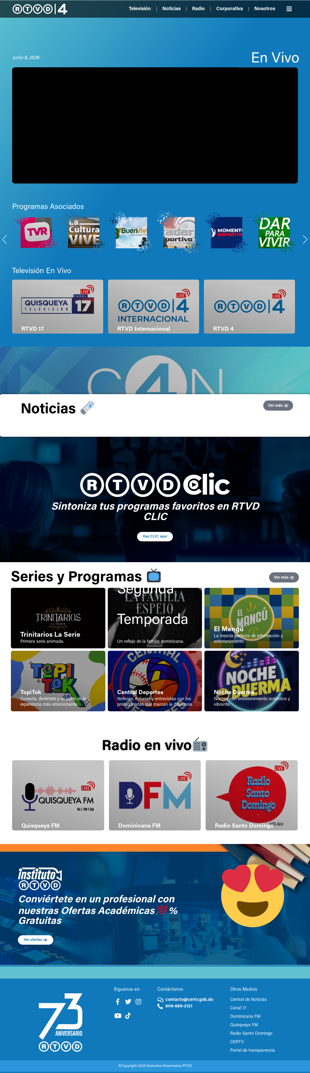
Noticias (171, 9)
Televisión (140, 9)
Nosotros (264, 9)
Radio (198, 9)
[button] (289, 9)
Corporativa (229, 9)
